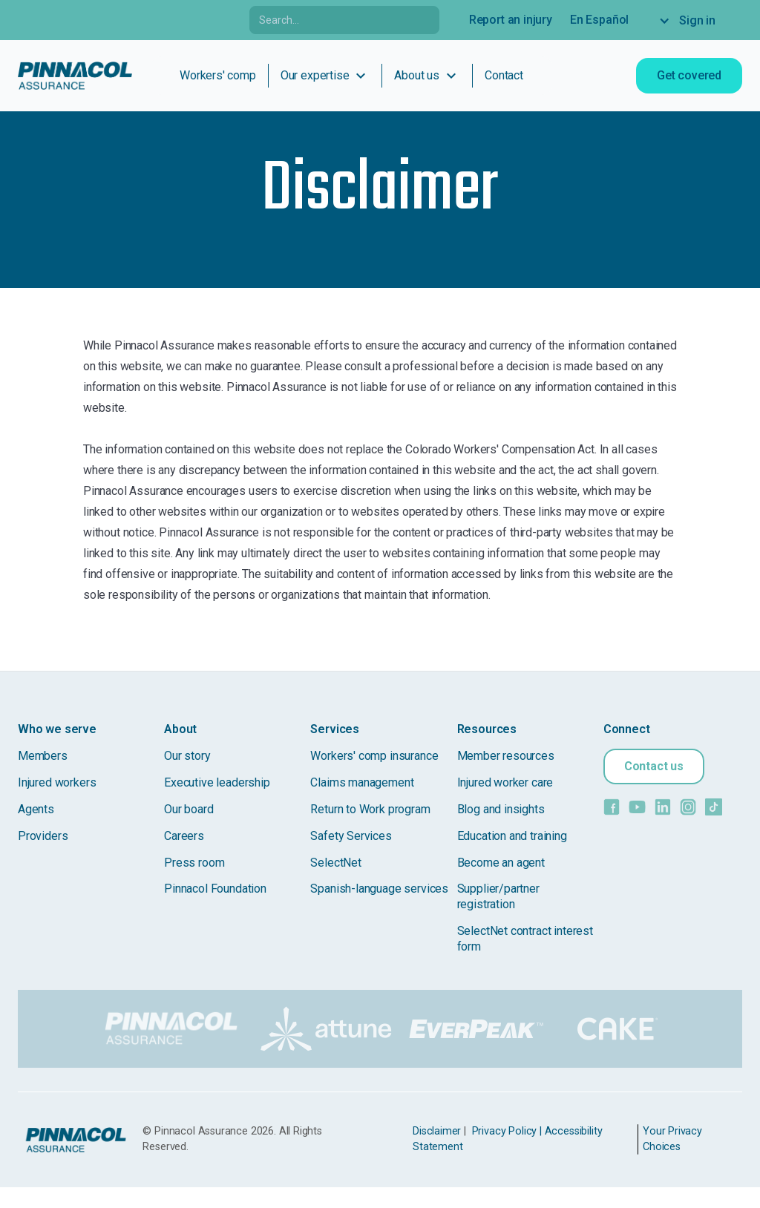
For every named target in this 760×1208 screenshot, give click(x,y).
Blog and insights (501, 809)
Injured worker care (505, 782)
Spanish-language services (379, 889)
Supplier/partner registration (500, 896)
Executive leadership (216, 782)
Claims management (361, 782)
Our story (187, 756)
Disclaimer (437, 1131)
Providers (43, 836)
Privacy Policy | (507, 1131)
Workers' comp (218, 75)
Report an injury (510, 20)
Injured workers (57, 782)
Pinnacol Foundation (215, 889)
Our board (188, 809)
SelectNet (335, 863)
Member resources (505, 756)
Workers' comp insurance (374, 756)
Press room (194, 863)
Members (43, 756)
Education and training (512, 836)
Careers (184, 836)
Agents (36, 809)
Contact (504, 75)
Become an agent (501, 863)
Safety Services (350, 836)
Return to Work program (370, 809)
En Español (599, 20)
